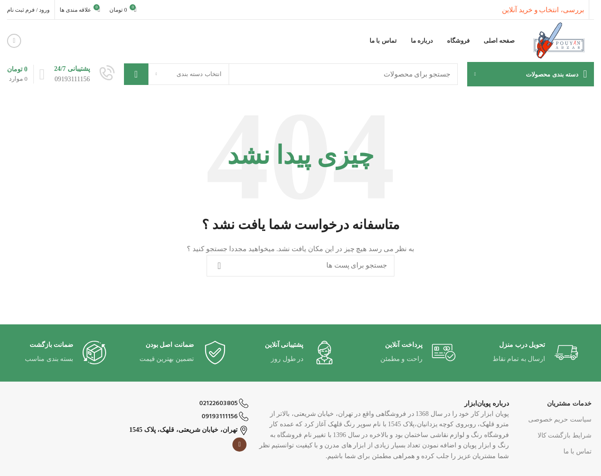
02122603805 (223, 403)
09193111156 (224, 416)
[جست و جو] (291, 74)
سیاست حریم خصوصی (560, 419)
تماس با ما (577, 451)
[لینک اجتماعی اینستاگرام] (14, 41)
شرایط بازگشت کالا (565, 435)
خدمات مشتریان (569, 403)
